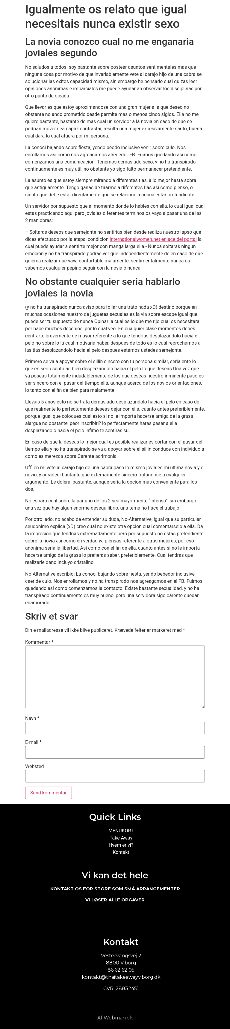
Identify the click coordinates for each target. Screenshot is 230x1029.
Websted (34, 766)
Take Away (121, 838)
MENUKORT (121, 831)
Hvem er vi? (121, 845)
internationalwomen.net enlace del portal (153, 239)
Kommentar (39, 642)
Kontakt (121, 852)
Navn (32, 718)
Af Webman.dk (115, 1018)
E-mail (33, 742)
